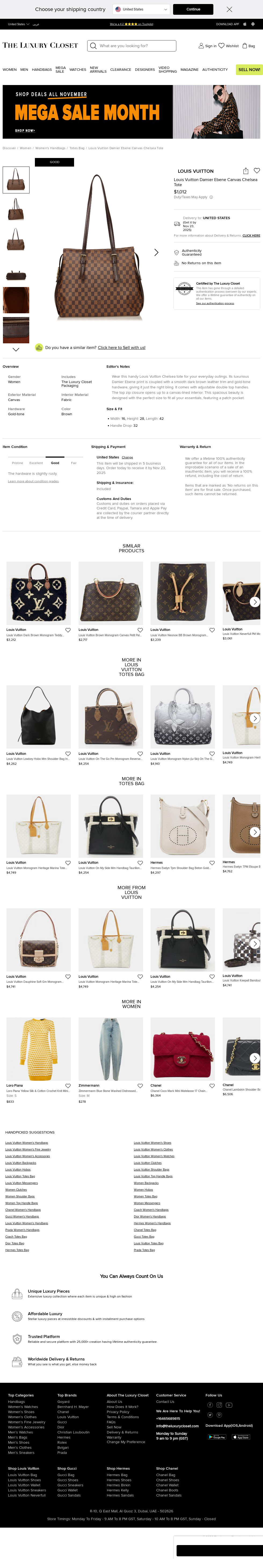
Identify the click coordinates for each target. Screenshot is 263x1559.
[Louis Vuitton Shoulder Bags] (196, 1171)
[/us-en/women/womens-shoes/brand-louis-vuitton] (13, 1480)
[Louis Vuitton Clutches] (196, 1164)
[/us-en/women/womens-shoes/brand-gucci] (62, 1480)
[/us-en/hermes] (82, 1437)
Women (10, 70)
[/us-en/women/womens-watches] (32, 1407)
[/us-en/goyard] (82, 1402)
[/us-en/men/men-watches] (32, 1432)
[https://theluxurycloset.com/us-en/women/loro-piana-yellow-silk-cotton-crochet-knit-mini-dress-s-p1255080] (38, 1058)
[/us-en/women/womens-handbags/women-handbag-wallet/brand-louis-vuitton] (13, 1485)
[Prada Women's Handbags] (69, 1232)
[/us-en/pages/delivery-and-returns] (131, 1432)
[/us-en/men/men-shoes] (32, 1442)
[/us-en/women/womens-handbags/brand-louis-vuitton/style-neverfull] (13, 1495)
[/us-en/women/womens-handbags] (32, 1402)
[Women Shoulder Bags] (69, 1198)
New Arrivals (98, 69)
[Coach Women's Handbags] (196, 1211)
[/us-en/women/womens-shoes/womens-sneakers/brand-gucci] (62, 1485)
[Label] (136, 46)
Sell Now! (249, 70)
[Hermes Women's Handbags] (196, 1225)
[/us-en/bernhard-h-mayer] (82, 1407)
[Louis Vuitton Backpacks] (69, 1164)
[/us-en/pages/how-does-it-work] (131, 1407)
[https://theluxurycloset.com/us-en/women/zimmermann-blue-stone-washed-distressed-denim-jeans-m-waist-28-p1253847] (111, 1058)
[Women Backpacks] (196, 1185)
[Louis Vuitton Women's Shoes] (196, 1144)
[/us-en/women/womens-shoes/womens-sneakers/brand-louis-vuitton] (13, 1490)
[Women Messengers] (196, 1205)
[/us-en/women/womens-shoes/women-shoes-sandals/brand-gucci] (62, 1495)
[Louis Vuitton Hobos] (69, 1171)
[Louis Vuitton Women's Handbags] (69, 1144)
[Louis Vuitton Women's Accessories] (69, 1158)
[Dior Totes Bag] (69, 1245)
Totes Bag (77, 148)
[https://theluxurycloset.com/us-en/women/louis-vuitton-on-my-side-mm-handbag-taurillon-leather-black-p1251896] (111, 832)
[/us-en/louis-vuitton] (82, 1417)
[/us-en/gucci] (82, 1422)
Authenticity (215, 70)
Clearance (120, 70)
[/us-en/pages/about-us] (131, 1402)
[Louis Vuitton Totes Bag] (69, 1178)
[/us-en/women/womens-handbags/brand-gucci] (62, 1475)
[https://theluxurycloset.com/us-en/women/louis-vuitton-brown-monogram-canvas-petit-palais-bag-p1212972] (111, 599)
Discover (9, 148)
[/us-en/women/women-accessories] (32, 1427)
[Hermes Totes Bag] (69, 1252)
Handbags (42, 70)
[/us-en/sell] (131, 1427)
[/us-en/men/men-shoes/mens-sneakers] (32, 1453)
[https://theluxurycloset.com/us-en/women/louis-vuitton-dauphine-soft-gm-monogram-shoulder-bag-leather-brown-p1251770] (38, 946)
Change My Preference (126, 1442)
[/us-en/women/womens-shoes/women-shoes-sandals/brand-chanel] (161, 1495)
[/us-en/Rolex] (82, 1442)
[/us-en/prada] (82, 1453)
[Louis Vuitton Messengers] (69, 1185)
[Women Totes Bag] (196, 1198)
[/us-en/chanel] (82, 1412)
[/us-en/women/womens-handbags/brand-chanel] (161, 1475)
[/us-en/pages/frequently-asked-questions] (131, 1422)
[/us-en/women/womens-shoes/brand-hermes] (112, 1480)
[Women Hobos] (196, 1191)
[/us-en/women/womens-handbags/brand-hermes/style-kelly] (112, 1490)
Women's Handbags (50, 148)
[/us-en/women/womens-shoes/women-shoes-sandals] (112, 1495)
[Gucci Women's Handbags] (69, 1218)
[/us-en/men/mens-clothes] (32, 1448)
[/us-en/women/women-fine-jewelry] (32, 1422)
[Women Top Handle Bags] (69, 1205)
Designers (145, 70)
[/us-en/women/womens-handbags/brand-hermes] (112, 1475)
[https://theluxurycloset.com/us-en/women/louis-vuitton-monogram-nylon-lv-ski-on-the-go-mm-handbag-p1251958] (183, 723)
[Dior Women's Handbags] (196, 1218)
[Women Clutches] (69, 1191)
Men (24, 70)
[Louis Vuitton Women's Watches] (196, 1158)
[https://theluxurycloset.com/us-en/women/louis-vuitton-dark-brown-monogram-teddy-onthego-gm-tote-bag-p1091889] (38, 599)
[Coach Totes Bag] (69, 1238)
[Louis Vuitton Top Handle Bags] (196, 1178)
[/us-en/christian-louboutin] (82, 1432)
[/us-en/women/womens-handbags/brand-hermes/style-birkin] (112, 1485)
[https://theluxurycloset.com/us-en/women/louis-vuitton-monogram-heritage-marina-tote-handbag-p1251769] (38, 832)
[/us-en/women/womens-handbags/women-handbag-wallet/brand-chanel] (161, 1485)
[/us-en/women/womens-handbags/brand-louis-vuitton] (13, 1475)
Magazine (190, 70)
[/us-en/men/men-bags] (32, 1437)
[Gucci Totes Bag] (196, 1238)
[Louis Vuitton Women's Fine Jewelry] (69, 1151)
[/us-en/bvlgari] (82, 1448)
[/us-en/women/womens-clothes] (32, 1417)
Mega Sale (61, 69)
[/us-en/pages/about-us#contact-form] (181, 1402)
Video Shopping (168, 69)
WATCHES (78, 70)
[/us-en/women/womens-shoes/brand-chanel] (161, 1480)
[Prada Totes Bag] (196, 1252)
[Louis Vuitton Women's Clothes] (196, 1151)
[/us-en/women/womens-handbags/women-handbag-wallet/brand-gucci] (62, 1490)
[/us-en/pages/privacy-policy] (131, 1412)
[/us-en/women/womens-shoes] (32, 1412)
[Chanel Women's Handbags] (69, 1211)
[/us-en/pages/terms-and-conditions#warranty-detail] (131, 1437)
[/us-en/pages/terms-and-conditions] (131, 1417)
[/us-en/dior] (82, 1427)
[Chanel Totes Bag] (196, 1232)
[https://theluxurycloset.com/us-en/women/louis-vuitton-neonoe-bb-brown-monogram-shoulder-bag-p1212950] (183, 599)
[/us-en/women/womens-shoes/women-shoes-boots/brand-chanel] (161, 1490)
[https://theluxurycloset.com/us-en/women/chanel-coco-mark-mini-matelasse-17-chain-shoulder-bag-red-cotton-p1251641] (183, 1055)
